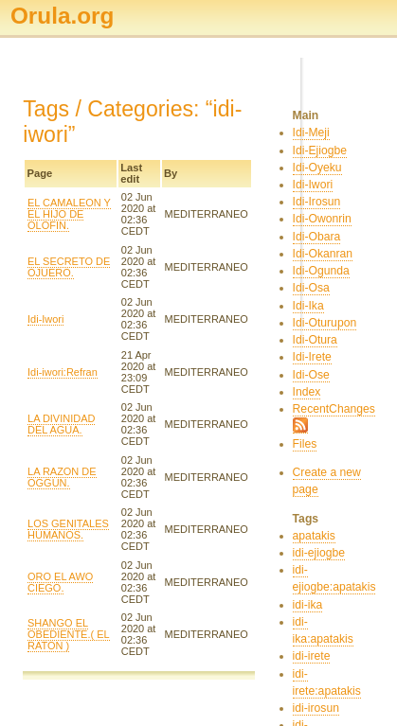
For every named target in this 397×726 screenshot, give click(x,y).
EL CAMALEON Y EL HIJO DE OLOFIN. (69, 214)
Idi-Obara (317, 236)
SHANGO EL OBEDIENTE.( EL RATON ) (68, 634)
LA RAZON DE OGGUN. (62, 477)
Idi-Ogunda (321, 270)
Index (307, 391)
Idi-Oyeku (317, 167)
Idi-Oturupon (325, 322)
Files (305, 444)
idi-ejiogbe (319, 552)
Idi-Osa (311, 287)
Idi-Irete (312, 356)
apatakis (314, 535)
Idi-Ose (311, 374)
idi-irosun (316, 708)
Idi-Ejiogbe (320, 150)
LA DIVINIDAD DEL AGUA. (61, 424)
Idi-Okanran (323, 253)
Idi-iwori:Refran (62, 372)
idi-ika (308, 604)
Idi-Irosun (317, 201)
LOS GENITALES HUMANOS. (68, 529)
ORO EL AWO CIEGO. (60, 582)
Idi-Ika (308, 305)
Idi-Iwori (45, 319)
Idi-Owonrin (322, 218)
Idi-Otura (315, 339)
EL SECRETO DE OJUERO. (68, 267)
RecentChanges (334, 409)
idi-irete (312, 656)
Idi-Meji (311, 132)
